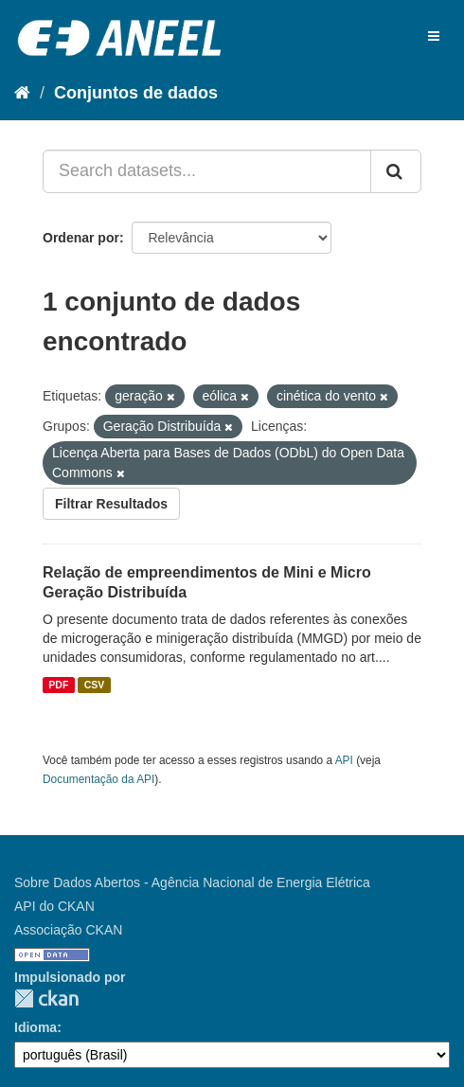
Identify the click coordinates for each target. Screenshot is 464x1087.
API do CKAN (54, 906)
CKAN (46, 998)
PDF (58, 684)
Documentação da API (98, 779)
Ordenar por (81, 237)
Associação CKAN (68, 929)
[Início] (22, 92)
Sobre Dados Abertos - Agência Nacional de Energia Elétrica (192, 882)
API (344, 760)
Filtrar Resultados (111, 503)
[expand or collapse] (434, 36)
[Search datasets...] (207, 171)
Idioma (35, 1027)
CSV (94, 684)
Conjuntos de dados (136, 92)
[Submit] (395, 171)
